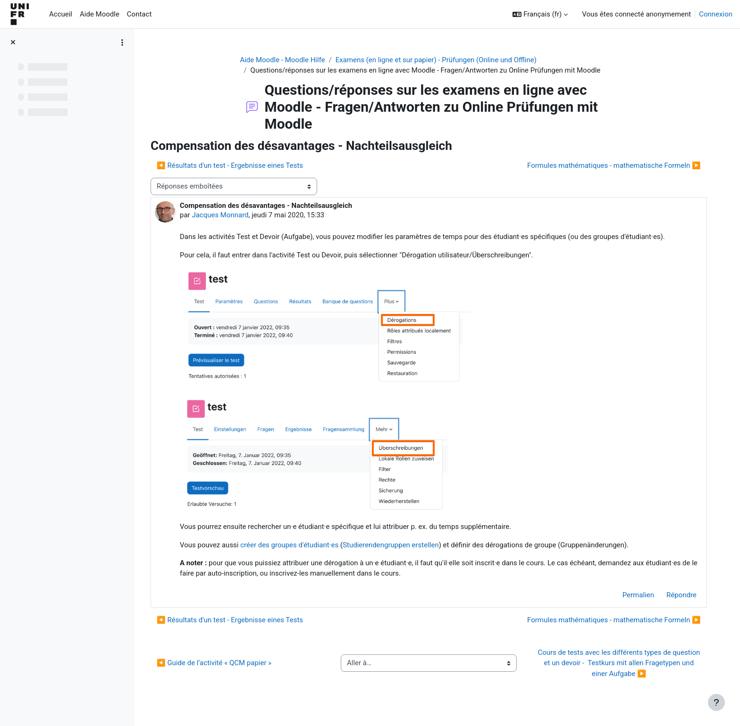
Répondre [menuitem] (681, 595)
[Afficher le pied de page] (716, 702)
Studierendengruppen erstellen (393, 545)
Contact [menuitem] (139, 14)
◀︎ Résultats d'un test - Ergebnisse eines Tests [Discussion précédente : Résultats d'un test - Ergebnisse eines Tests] (232, 166)
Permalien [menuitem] (638, 595)
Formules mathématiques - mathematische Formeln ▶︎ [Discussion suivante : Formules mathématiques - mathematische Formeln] (613, 166)
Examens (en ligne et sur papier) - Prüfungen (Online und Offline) (437, 60)
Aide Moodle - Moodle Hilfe (283, 60)
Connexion (715, 14)
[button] (540, 14)
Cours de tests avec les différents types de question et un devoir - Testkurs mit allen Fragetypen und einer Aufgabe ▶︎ (620, 663)
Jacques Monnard (222, 215)
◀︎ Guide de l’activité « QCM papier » (216, 663)
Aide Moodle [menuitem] (99, 14)
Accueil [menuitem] (60, 14)
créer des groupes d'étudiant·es (292, 545)
